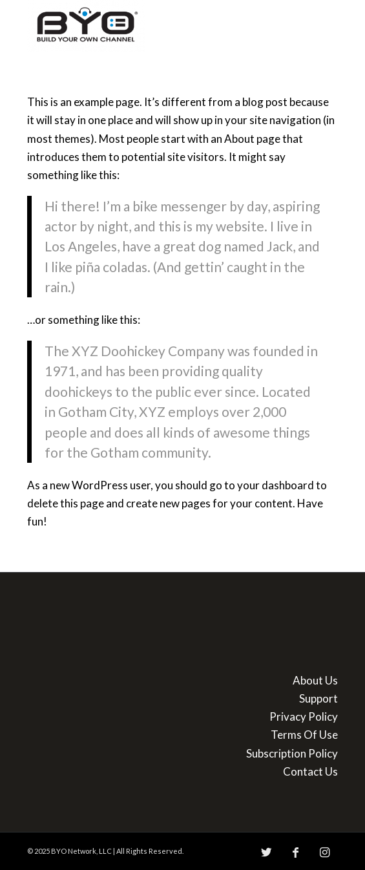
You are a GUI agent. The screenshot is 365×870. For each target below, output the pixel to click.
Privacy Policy (303, 716)
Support (318, 698)
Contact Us (310, 771)
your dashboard (275, 485)
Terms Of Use (304, 734)
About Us (315, 680)
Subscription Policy (292, 753)
